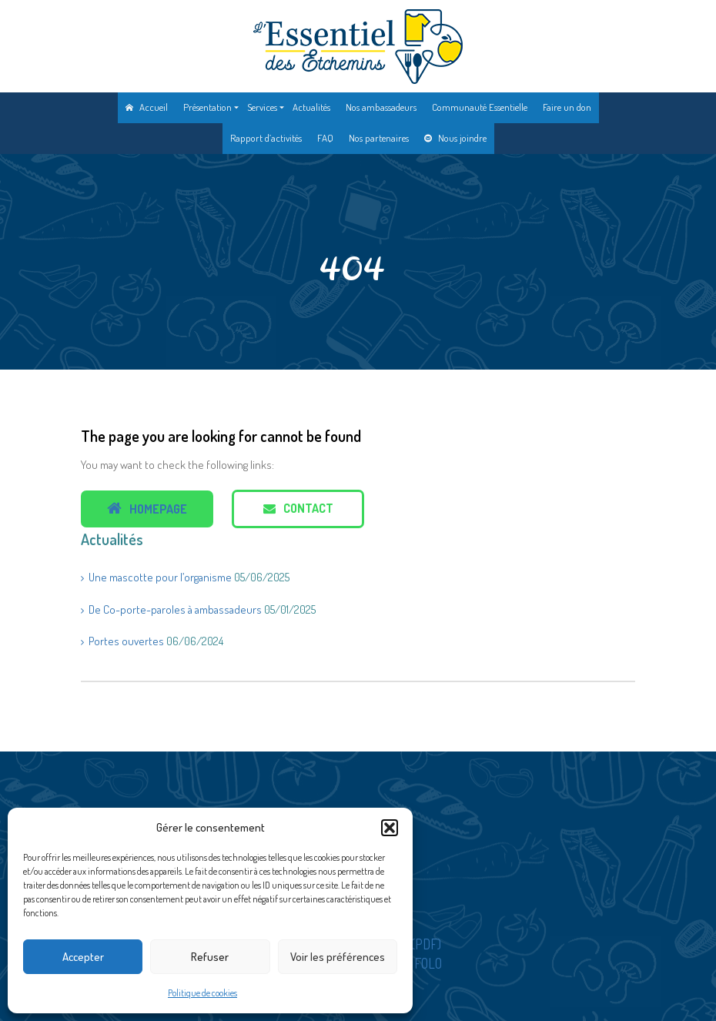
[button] (389, 827)
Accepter (83, 956)
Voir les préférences (337, 956)
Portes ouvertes (126, 641)
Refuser (210, 956)
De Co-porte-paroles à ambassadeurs (175, 609)
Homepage (147, 508)
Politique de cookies (202, 993)
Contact (298, 508)
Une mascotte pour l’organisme (160, 577)
